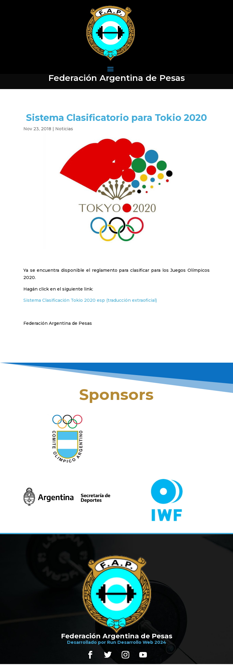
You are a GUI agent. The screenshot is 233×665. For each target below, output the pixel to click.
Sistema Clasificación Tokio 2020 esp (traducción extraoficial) (90, 300)
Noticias (64, 128)
